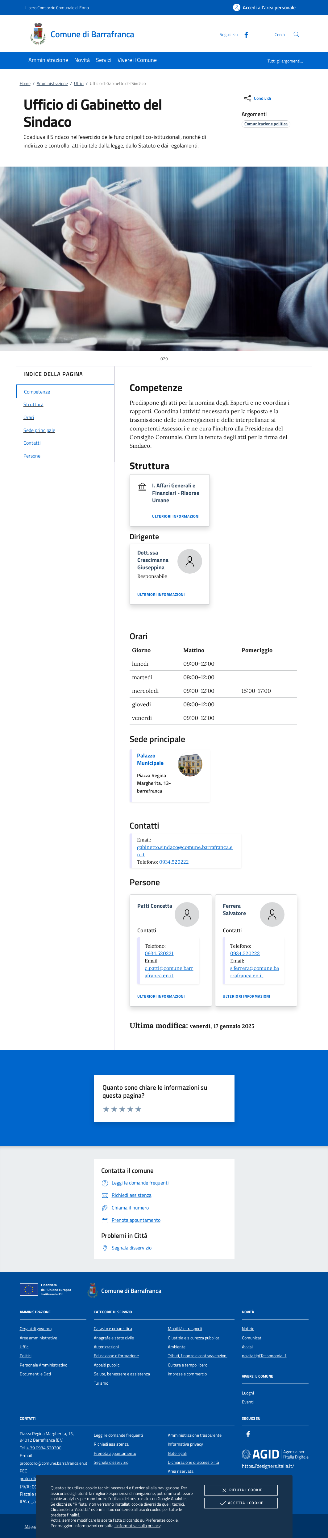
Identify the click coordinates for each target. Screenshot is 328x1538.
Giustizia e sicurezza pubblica (193, 1337)
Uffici (79, 83)
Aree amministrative (38, 1337)
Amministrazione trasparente (195, 1435)
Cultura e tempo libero (187, 1365)
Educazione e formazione (116, 1355)
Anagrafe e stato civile (114, 1337)
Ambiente (176, 1346)
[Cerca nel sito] (296, 34)
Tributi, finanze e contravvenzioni (197, 1355)
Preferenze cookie (161, 1520)
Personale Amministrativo (43, 1365)
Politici (25, 1355)
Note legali (177, 1453)
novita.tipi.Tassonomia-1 (264, 1355)
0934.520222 (174, 862)
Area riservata (180, 1471)
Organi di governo (36, 1328)
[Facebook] (244, 34)
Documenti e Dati (35, 1373)
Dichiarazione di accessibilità (193, 1462)
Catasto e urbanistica (113, 1328)
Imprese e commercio (187, 1373)
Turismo (101, 1383)
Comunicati (252, 1337)
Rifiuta (241, 1490)
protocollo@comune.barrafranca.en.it (53, 1463)
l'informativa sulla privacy (137, 1525)
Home (25, 83)
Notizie (248, 1328)
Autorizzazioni (106, 1346)
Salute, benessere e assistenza (122, 1373)
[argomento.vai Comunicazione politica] (266, 123)
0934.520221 (159, 953)
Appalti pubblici (107, 1365)
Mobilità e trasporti (185, 1328)
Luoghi (248, 1393)
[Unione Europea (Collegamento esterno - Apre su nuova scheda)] (47, 1290)
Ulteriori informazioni (176, 516)
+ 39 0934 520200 (44, 1447)
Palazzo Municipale (150, 759)
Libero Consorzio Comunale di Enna (57, 7)
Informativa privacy (185, 1444)
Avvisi (247, 1346)
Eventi (248, 1402)
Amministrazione (52, 83)
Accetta (241, 1503)
